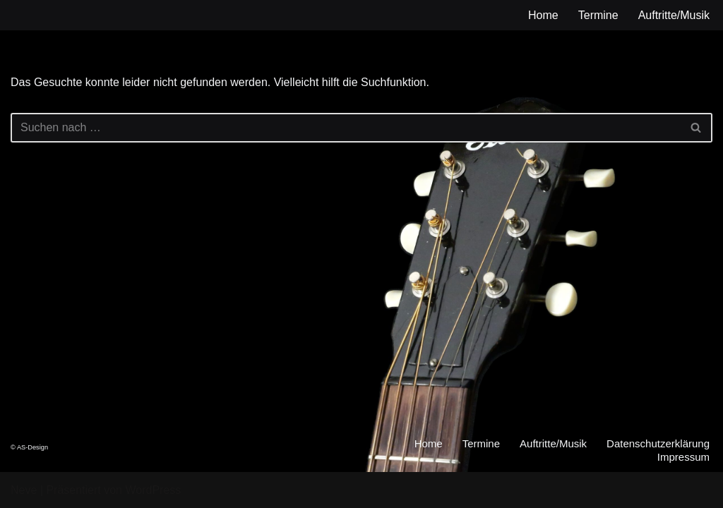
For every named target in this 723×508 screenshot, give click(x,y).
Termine (598, 15)
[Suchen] (346, 128)
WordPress (153, 490)
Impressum (683, 457)
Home (543, 15)
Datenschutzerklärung (658, 443)
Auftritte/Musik (674, 15)
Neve (24, 490)
